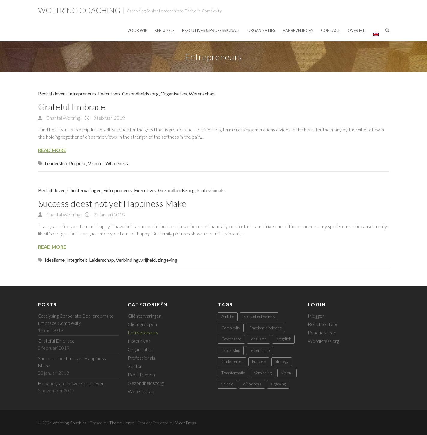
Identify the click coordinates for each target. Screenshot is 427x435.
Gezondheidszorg (140, 93)
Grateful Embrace (71, 106)
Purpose (77, 163)
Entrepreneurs (81, 93)
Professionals (210, 190)
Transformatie (233, 372)
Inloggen (316, 316)
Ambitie (227, 316)
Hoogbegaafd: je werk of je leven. (71, 383)
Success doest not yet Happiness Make (112, 203)
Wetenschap (202, 93)
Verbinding (127, 260)
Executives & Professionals (211, 30)
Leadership (56, 163)
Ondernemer (232, 361)
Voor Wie (137, 30)
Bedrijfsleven (51, 93)
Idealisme (55, 260)
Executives (109, 93)
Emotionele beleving (265, 327)
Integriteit (76, 260)
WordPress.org (323, 341)
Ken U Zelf (165, 30)
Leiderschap (101, 260)
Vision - (96, 163)
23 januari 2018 (108, 214)
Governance (231, 339)
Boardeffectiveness (259, 316)
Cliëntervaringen (84, 190)
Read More (52, 150)
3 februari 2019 (108, 118)
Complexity (230, 327)
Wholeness (116, 163)
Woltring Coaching (79, 10)
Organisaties (261, 30)
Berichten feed (323, 324)
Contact (330, 30)
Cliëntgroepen (142, 324)
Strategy (281, 361)
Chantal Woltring (62, 118)
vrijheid (148, 260)
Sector (135, 366)
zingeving (167, 260)
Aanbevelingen (298, 30)
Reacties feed (322, 332)
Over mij (357, 30)
